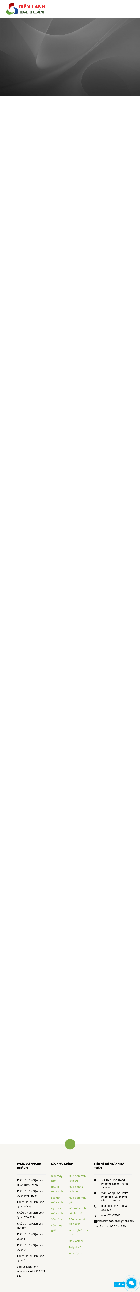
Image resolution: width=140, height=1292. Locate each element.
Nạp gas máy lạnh (57, 1211)
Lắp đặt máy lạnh (57, 1200)
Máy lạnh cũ (76, 1241)
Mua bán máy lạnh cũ (77, 1178)
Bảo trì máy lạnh (57, 1189)
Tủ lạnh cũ (75, 1247)
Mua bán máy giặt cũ (77, 1200)
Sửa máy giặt (56, 1228)
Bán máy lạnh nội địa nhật (77, 1211)
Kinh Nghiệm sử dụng (78, 1232)
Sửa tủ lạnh (58, 1219)
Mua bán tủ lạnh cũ (76, 1189)
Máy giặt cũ (76, 1253)
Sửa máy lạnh (56, 1178)
